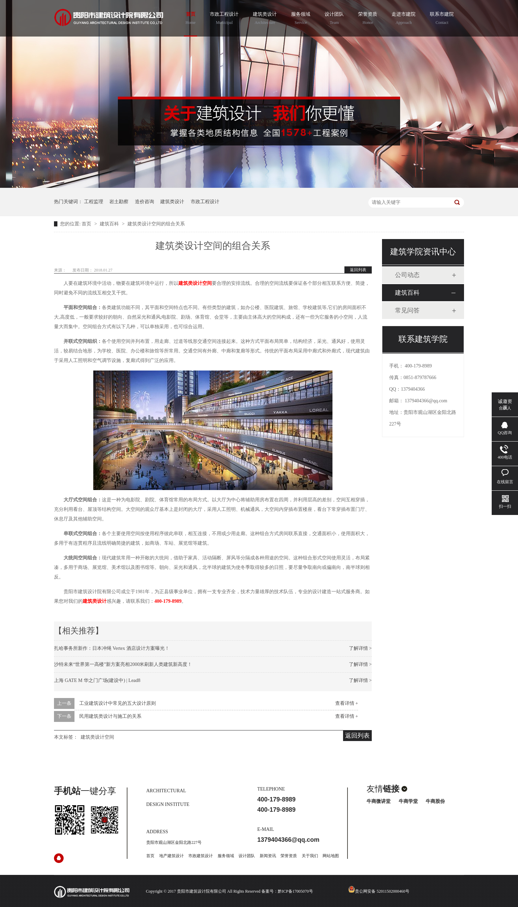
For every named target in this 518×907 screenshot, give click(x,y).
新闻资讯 (268, 855)
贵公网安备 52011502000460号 (378, 891)
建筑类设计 (265, 19)
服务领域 (300, 19)
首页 (190, 19)
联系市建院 (442, 19)
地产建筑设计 (171, 855)
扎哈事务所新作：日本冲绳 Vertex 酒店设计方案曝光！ (111, 648)
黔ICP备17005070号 (295, 891)
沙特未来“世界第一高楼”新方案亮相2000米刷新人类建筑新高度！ (123, 664)
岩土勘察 (118, 201)
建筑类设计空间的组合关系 (156, 223)
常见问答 (407, 310)
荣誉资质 (367, 19)
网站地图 (331, 855)
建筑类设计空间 (195, 283)
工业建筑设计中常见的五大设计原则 (117, 703)
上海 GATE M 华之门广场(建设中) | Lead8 (97, 680)
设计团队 (334, 19)
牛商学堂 (408, 801)
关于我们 (310, 855)
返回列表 (358, 269)
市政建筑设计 (200, 855)
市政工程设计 (224, 19)
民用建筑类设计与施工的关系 (110, 716)
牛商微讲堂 (379, 801)
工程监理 (93, 201)
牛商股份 (435, 801)
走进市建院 (403, 19)
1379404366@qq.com (426, 400)
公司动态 (407, 274)
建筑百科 (110, 223)
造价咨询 (144, 201)
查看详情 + (346, 703)
